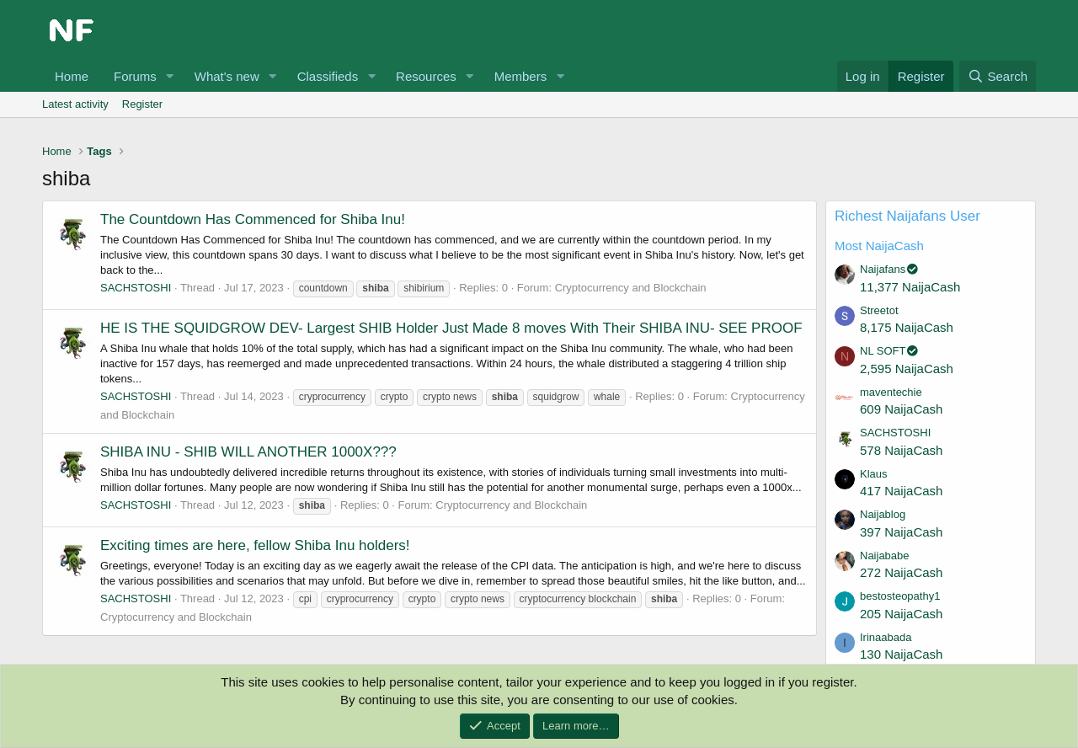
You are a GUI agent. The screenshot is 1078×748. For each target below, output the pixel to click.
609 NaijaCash (901, 409)
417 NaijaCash (901, 491)
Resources (426, 76)
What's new (227, 76)
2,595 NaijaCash (906, 368)
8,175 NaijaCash (906, 327)
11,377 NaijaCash (910, 287)
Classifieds (328, 76)
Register (142, 104)
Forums (135, 76)
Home (71, 76)
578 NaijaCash (901, 450)
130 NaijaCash (901, 654)
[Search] (997, 76)
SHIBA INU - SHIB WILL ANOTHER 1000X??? (248, 452)
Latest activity (75, 104)
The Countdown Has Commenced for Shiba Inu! (252, 219)
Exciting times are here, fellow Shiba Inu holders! (255, 545)
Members (520, 76)
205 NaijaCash (901, 613)
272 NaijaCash (901, 572)
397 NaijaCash (901, 532)
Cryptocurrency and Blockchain (631, 287)
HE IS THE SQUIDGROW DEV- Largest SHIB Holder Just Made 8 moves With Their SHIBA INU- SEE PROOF (451, 328)
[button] (170, 76)
